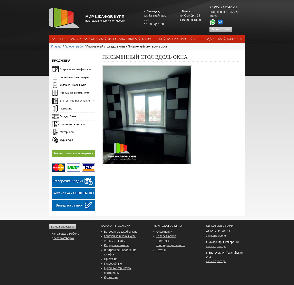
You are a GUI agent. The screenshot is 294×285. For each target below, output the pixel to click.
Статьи (161, 250)
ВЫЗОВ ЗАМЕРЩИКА (122, 39)
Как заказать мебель (65, 233)
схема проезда (216, 246)
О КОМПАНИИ (152, 39)
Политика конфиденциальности (170, 243)
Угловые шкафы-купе (73, 84)
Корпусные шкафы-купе (74, 77)
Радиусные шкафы (116, 245)
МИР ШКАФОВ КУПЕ (104, 16)
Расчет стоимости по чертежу (73, 153)
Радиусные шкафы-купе (74, 92)
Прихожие (66, 108)
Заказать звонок (221, 29)
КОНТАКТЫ (234, 39)
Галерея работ (178, 39)
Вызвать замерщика (62, 226)
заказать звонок (216, 235)
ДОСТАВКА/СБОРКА (208, 39)
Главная (56, 46)
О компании (164, 231)
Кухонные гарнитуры (72, 124)
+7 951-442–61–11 (218, 231)
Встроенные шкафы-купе (75, 69)
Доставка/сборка (63, 238)
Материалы (67, 132)
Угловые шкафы (115, 240)
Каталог (57, 39)
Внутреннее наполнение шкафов (120, 252)
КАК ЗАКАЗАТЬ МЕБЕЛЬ (86, 39)
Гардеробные (68, 116)
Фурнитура (66, 139)
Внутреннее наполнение (75, 100)
